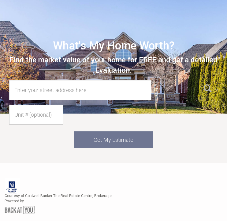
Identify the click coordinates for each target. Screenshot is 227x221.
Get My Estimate (113, 140)
